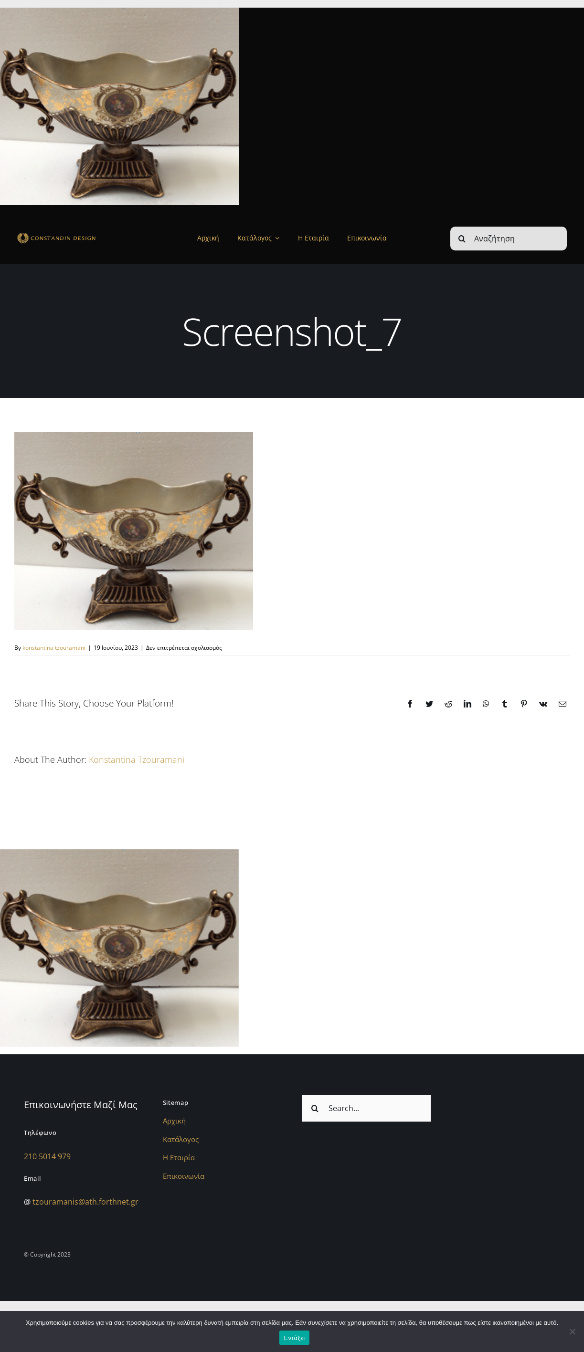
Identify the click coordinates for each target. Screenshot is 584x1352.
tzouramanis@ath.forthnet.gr (85, 1201)
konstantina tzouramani (53, 648)
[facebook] (529, 1252)
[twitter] (547, 1252)
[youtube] (565, 1252)
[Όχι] (572, 1331)
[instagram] (511, 1252)
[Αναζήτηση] (508, 238)
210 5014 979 (47, 1156)
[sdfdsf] (72, 234)
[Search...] (366, 1108)
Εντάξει (294, 1338)
